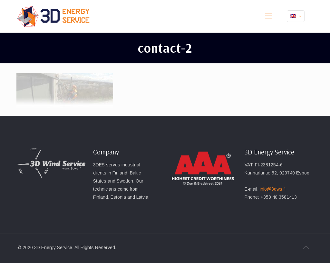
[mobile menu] (268, 16)
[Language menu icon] (296, 16)
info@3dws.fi (273, 189)
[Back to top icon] (306, 247)
